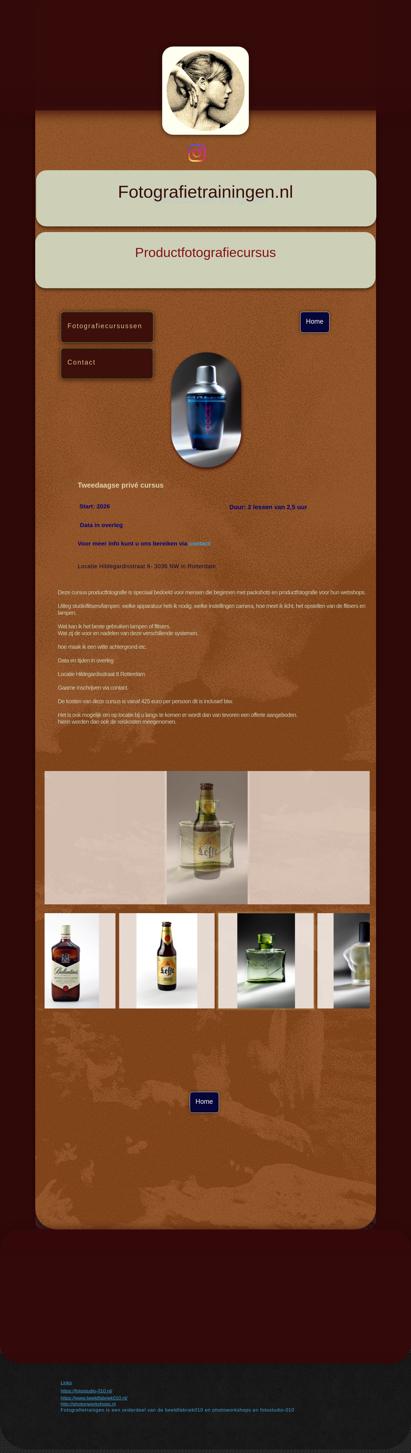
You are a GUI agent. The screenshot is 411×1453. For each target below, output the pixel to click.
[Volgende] (377, 961)
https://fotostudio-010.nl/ (86, 1391)
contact (199, 543)
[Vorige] (37, 961)
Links (66, 1382)
